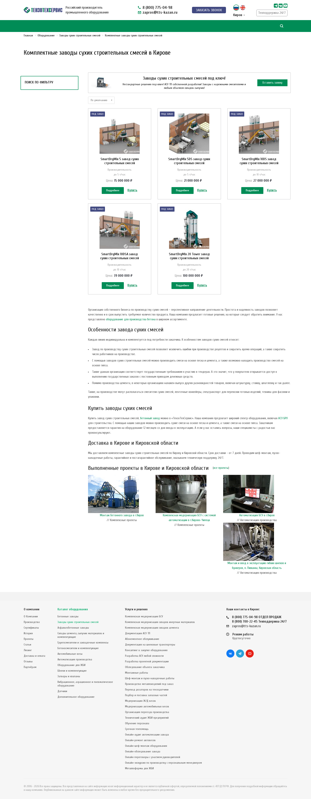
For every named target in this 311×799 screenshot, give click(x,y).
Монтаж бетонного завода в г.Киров (122, 524)
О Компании (31, 616)
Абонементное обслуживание (142, 639)
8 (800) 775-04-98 (157, 7)
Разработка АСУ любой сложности (144, 656)
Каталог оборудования (72, 609)
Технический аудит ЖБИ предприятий (147, 717)
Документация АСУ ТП (137, 633)
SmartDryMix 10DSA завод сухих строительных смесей (119, 260)
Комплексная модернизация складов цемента (152, 627)
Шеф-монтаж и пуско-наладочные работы (149, 678)
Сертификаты (31, 627)
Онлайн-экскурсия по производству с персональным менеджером (163, 762)
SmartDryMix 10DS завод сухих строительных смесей (259, 161)
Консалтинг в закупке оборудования (146, 650)
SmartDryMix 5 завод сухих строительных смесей (120, 161)
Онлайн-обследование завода (142, 751)
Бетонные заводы (67, 616)
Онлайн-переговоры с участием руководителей (152, 757)
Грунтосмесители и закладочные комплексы (82, 642)
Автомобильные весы (69, 654)
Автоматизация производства (74, 659)
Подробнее (112, 191)
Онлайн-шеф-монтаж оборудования (146, 746)
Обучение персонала (137, 723)
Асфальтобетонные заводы (73, 627)
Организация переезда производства (147, 712)
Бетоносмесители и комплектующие (78, 648)
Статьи (27, 644)
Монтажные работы (136, 672)
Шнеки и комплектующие (72, 670)
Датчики (62, 691)
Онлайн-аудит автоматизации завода (147, 734)
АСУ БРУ (283, 427)
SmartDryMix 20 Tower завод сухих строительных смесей (189, 260)
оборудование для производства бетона (131, 328)
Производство (32, 622)
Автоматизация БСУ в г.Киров (257, 524)
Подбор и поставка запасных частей (146, 695)
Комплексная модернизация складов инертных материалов (160, 622)
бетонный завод (150, 427)
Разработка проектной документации (147, 661)
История (28, 633)
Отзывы (28, 661)
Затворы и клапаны (68, 676)
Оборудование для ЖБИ (71, 665)
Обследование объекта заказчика (145, 667)
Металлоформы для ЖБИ (139, 768)
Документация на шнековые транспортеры (150, 644)
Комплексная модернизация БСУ (144, 616)
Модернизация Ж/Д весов (140, 701)
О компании (31, 609)
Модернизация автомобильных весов (147, 706)
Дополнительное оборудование (75, 697)
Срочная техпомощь (137, 729)
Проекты (28, 639)
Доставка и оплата (34, 656)
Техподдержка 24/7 (272, 13)
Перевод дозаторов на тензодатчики (146, 689)
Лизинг (28, 650)
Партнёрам (30, 667)
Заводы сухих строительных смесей (78, 622)
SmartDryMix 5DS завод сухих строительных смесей (189, 161)
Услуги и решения (136, 609)
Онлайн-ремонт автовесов (140, 740)
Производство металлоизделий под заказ (149, 684)
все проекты (220, 476)
